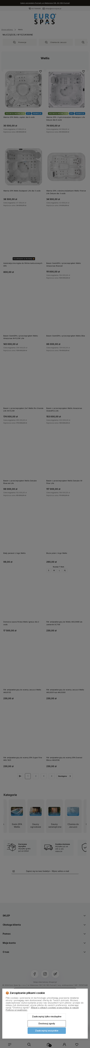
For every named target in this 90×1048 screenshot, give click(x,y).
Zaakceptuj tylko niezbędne (46, 1016)
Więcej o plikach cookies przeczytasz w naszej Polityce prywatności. (42, 1008)
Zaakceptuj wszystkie (46, 1030)
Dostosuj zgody (47, 1023)
